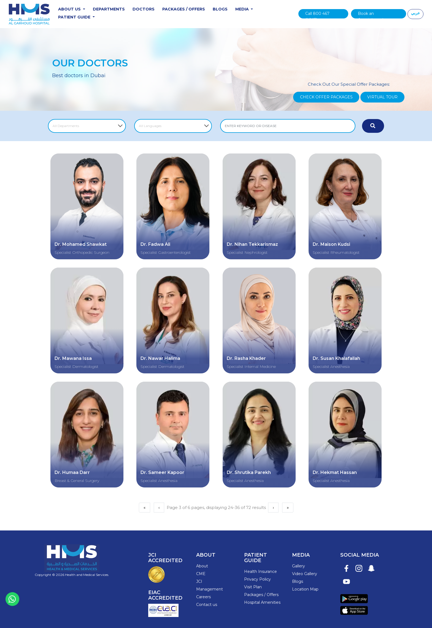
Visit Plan (253, 584)
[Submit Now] (373, 126)
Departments (110, 9)
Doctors (145, 9)
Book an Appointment (371, 15)
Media (243, 9)
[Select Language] (173, 126)
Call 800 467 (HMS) (318, 15)
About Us (71, 9)
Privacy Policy (257, 576)
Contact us (206, 602)
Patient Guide (76, 17)
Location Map (305, 586)
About (202, 563)
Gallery (298, 563)
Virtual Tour (382, 97)
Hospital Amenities (262, 599)
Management (209, 586)
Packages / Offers (184, 9)
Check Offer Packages (326, 97)
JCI (199, 578)
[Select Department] (87, 126)
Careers (203, 594)
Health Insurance (260, 568)
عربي (415, 13)
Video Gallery (304, 571)
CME (201, 571)
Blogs (221, 9)
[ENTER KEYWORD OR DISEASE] (287, 126)
